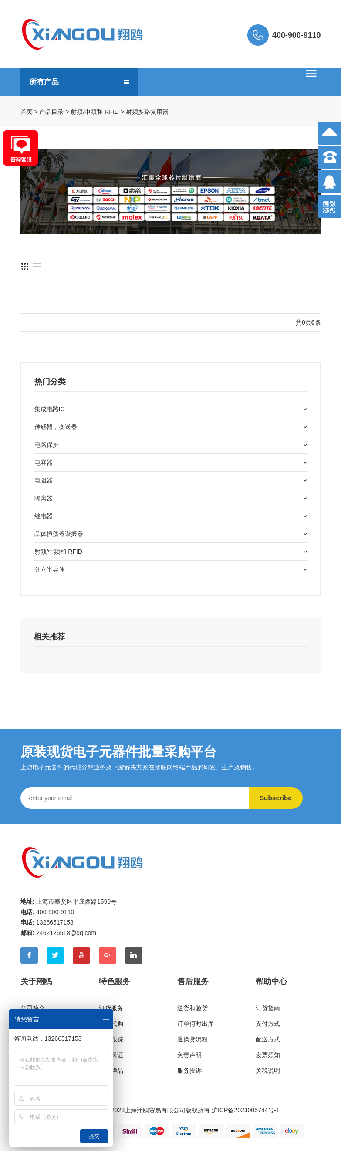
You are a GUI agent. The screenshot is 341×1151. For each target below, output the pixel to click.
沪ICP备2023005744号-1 (246, 1110)
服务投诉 (189, 1070)
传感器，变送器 (55, 426)
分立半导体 (49, 569)
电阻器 (43, 480)
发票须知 (268, 1054)
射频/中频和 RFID (94, 111)
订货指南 (268, 1008)
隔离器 (43, 498)
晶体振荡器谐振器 (58, 533)
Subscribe (280, 798)
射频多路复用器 (147, 111)
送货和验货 (192, 1008)
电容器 (43, 462)
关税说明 (268, 1070)
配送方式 (268, 1039)
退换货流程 (192, 1039)
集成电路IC (49, 409)
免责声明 (189, 1054)
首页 (26, 111)
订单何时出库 (195, 1023)
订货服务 (111, 1008)
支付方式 (268, 1023)
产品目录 (51, 111)
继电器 (43, 515)
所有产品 (45, 82)
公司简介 (32, 1008)
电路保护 (46, 444)
